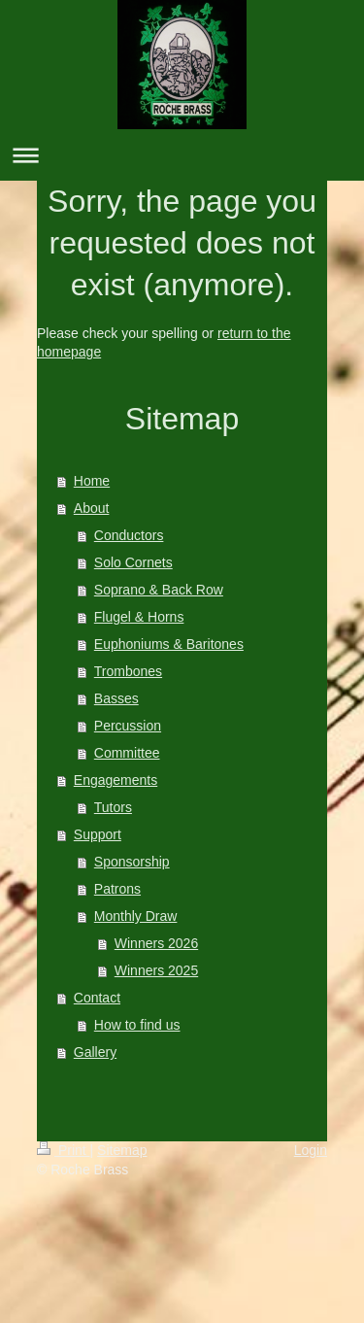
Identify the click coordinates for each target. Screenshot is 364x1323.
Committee (127, 753)
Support (97, 834)
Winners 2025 (156, 970)
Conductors (129, 535)
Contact (97, 997)
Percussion (127, 725)
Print (63, 1150)
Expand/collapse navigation (182, 155)
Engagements (115, 780)
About (92, 508)
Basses (116, 698)
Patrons (117, 889)
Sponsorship (132, 861)
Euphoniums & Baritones (169, 644)
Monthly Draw (136, 916)
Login (310, 1150)
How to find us (137, 1025)
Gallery (95, 1052)
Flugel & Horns (139, 617)
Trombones (128, 671)
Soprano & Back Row (158, 589)
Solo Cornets (133, 562)
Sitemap (122, 1150)
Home (92, 481)
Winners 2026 (156, 943)
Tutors (113, 807)
